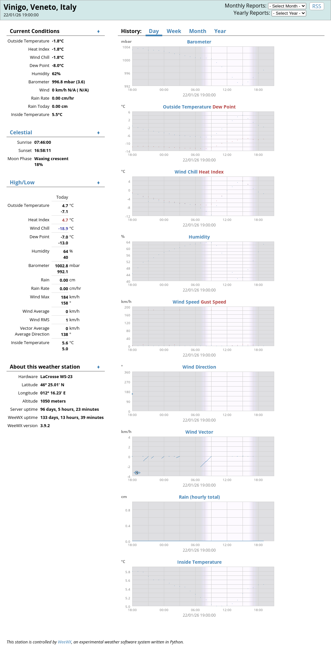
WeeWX (64, 642)
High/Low (22, 182)
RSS (316, 6)
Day (154, 31)
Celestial (21, 132)
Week (174, 31)
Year (220, 31)
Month (197, 31)
